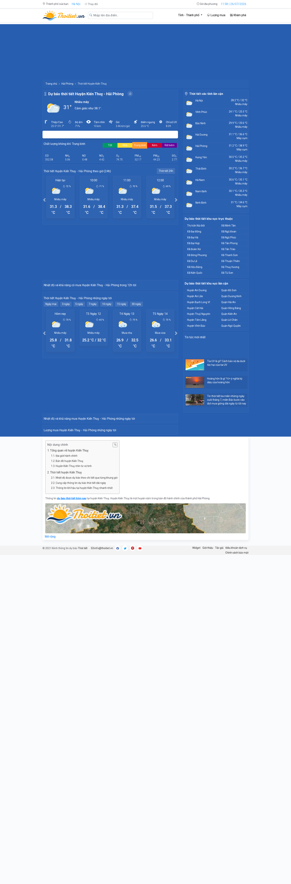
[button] (44, 200)
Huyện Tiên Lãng (196, 319)
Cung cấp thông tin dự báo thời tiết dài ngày (81, 683)
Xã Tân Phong (229, 243)
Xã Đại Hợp (193, 243)
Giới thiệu (207, 748)
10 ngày (106, 370)
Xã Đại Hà (192, 237)
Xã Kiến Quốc (194, 272)
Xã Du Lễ (192, 261)
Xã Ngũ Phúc (228, 237)
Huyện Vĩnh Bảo (196, 325)
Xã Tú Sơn (227, 272)
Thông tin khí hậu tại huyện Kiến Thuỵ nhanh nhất (84, 688)
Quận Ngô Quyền (231, 325)
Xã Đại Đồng (194, 231)
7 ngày (93, 370)
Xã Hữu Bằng (194, 267)
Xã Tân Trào (228, 249)
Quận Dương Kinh (231, 296)
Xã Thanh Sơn (229, 255)
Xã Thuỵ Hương (230, 267)
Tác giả (219, 748)
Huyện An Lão (195, 296)
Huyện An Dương (197, 290)
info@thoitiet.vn (102, 748)
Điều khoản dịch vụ (236, 748)
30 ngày (136, 370)
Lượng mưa (216, 15)
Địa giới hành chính (66, 656)
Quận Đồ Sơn (228, 290)
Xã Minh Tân (228, 225)
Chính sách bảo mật (237, 752)
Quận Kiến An (229, 313)
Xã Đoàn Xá (194, 249)
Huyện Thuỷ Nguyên (198, 313)
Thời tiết (82, 748)
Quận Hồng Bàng (231, 308)
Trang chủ (51, 83)
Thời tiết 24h (166, 170)
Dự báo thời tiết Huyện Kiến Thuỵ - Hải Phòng (86, 94)
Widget (196, 748)
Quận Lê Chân (229, 319)
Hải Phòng (67, 83)
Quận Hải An (228, 302)
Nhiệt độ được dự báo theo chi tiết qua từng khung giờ (86, 677)
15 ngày (121, 370)
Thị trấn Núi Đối (196, 225)
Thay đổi (91, 4)
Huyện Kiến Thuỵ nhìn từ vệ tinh (74, 666)
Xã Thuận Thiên (230, 261)
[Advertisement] (145, 50)
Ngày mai (50, 370)
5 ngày (79, 370)
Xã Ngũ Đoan (228, 231)
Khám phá (238, 15)
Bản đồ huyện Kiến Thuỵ (69, 661)
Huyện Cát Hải (195, 308)
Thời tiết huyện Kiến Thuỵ (66, 672)
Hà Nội (76, 4)
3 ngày (66, 370)
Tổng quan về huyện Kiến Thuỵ (69, 650)
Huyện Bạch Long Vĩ (198, 302)
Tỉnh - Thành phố (189, 15)
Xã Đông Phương (197, 255)
